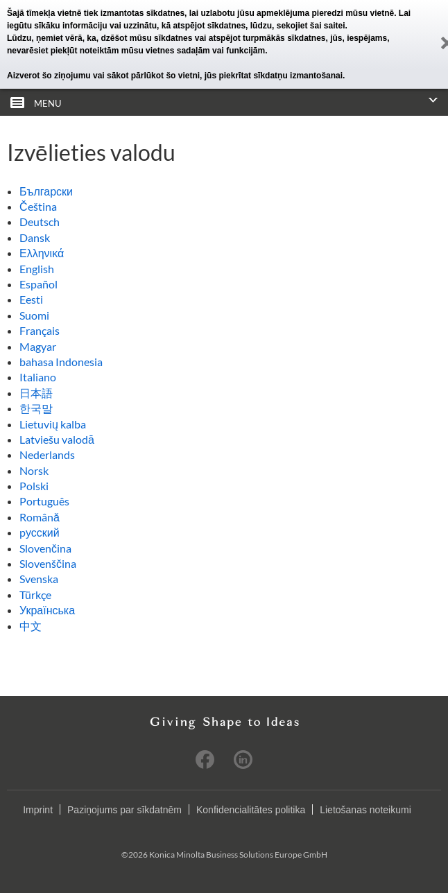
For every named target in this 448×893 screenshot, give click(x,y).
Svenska (38, 578)
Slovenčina (45, 548)
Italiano (37, 376)
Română (39, 516)
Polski (34, 485)
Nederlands (47, 454)
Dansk (34, 237)
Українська (47, 609)
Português (44, 501)
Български (46, 191)
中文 (30, 625)
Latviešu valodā (56, 439)
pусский (39, 532)
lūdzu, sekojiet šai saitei (297, 26)
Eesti (31, 299)
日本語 (36, 392)
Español (38, 284)
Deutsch (39, 221)
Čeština (38, 206)
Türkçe (35, 594)
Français (39, 330)
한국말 (36, 408)
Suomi (34, 315)
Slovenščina (47, 563)
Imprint (38, 809)
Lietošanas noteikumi (365, 809)
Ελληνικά (41, 252)
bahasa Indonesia (61, 361)
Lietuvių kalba (52, 424)
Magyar (37, 346)
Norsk (34, 470)
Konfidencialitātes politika (250, 809)
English (36, 268)
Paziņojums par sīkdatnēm (124, 809)
